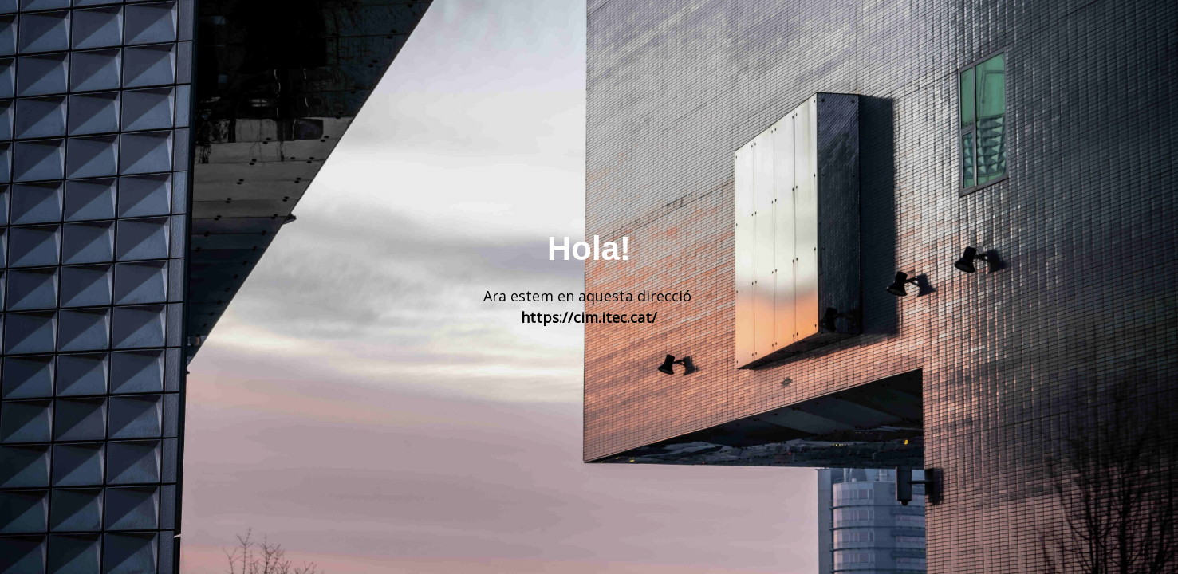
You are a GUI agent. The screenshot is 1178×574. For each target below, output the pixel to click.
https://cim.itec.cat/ (589, 317)
